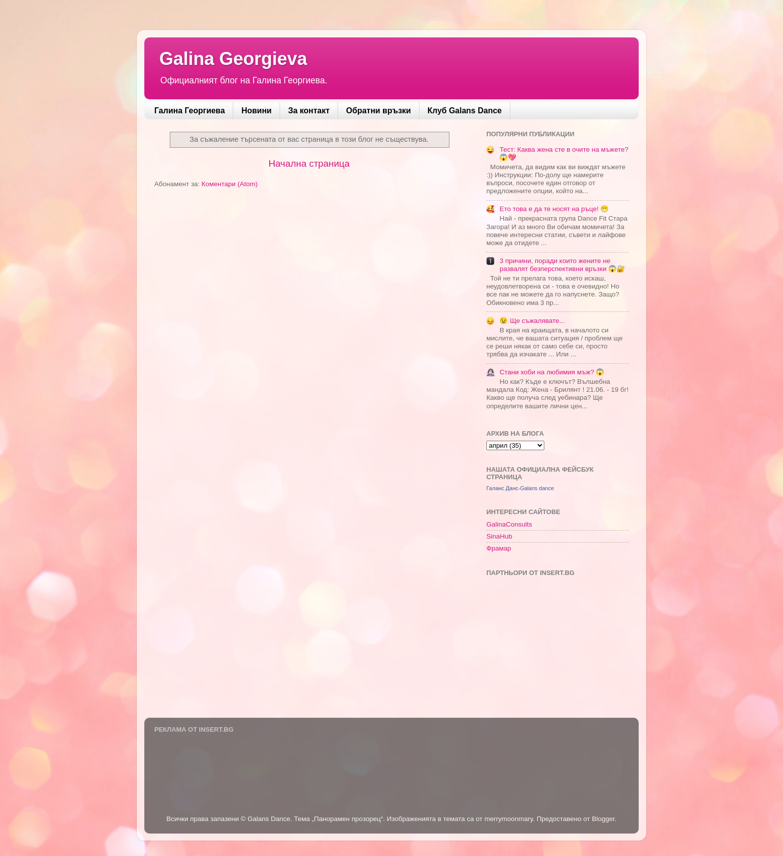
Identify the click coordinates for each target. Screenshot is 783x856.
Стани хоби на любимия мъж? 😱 (551, 372)
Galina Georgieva (233, 58)
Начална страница (309, 163)
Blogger (603, 819)
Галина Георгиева (189, 110)
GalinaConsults (509, 524)
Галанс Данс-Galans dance (520, 488)
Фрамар (498, 548)
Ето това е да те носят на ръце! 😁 (554, 209)
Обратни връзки (378, 110)
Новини (256, 110)
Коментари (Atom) (230, 184)
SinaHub (499, 536)
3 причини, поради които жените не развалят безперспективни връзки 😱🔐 (562, 265)
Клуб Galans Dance (464, 110)
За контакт (309, 110)
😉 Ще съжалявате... (532, 320)
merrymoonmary (508, 819)
